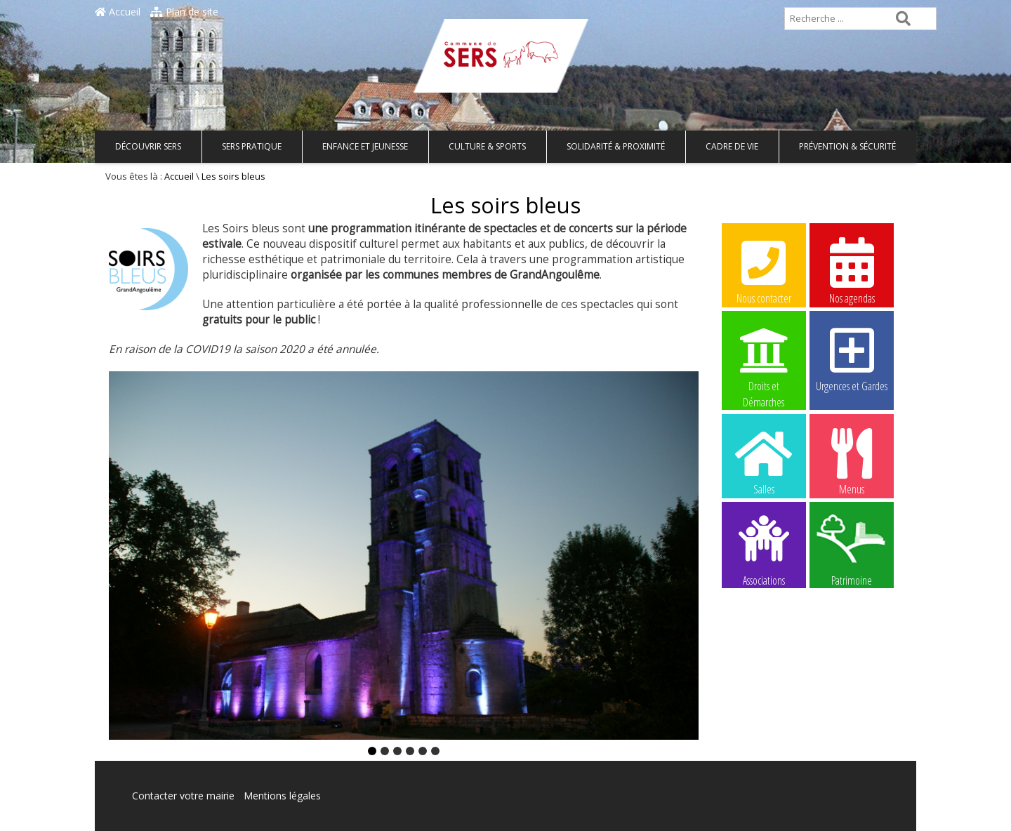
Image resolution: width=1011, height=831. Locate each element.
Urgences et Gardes (851, 358)
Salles (763, 461)
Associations (763, 549)
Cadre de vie (732, 146)
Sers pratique (252, 146)
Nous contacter (763, 270)
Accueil (117, 11)
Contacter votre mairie (183, 795)
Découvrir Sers (148, 146)
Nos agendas (851, 270)
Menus (851, 461)
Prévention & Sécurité (847, 146)
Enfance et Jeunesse (365, 146)
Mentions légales (282, 795)
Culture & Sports (487, 146)
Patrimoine (851, 549)
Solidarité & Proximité (616, 146)
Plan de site (184, 11)
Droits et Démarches (763, 358)
